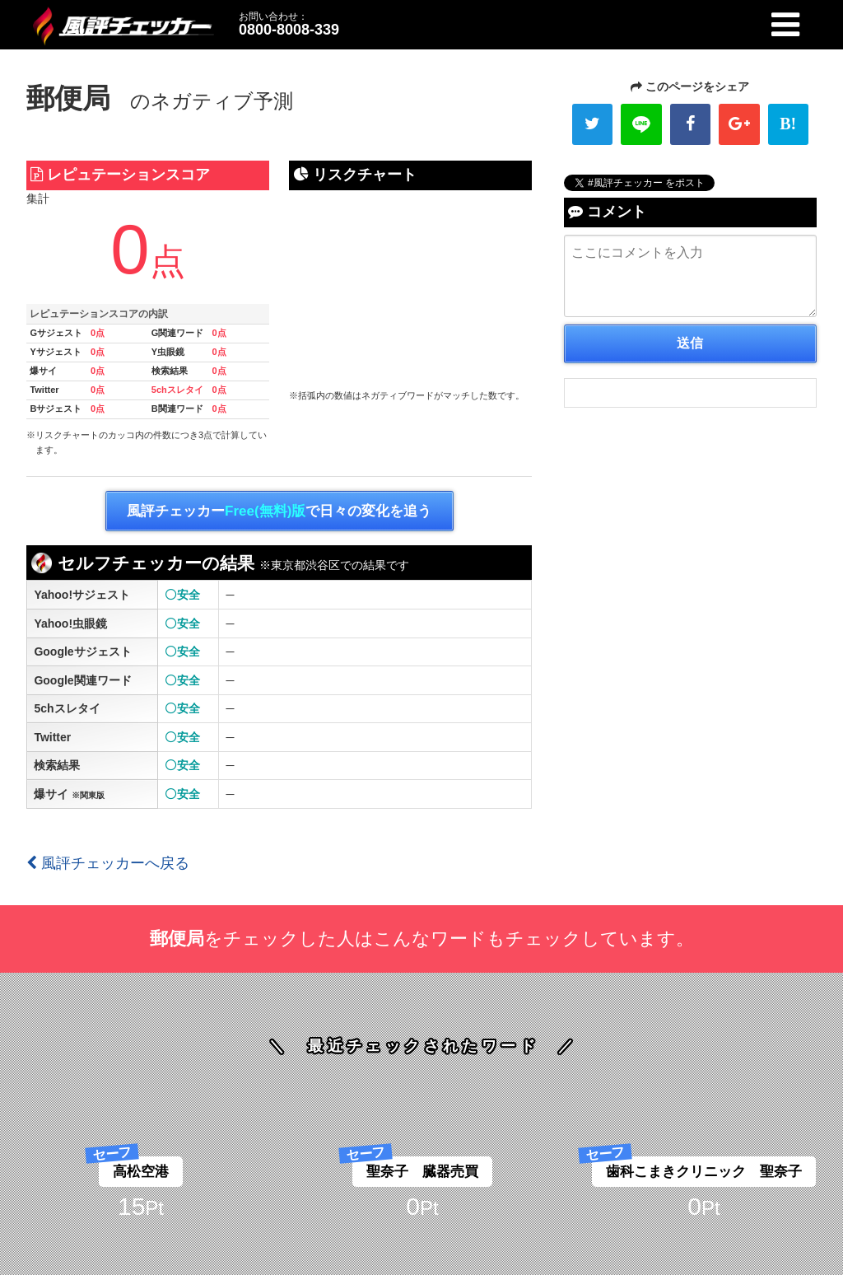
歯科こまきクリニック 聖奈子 (704, 1171)
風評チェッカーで (279, 511)
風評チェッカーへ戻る (107, 863)
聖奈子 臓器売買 (422, 1171)
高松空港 (141, 1171)
